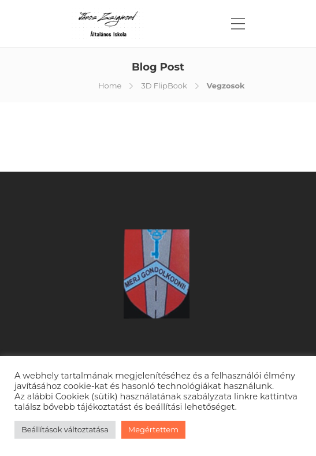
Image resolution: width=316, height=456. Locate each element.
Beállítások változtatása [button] (65, 429)
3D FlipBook (164, 85)
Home (109, 85)
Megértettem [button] (153, 429)
